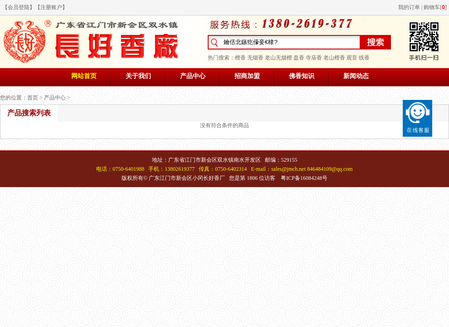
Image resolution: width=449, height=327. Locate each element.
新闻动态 (356, 76)
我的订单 (409, 7)
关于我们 (138, 76)
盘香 (298, 57)
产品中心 (192, 76)
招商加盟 (247, 76)
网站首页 (84, 76)
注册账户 (51, 7)
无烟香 (255, 57)
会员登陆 (18, 7)
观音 (352, 57)
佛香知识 (301, 76)
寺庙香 (314, 57)
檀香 (240, 57)
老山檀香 (334, 57)
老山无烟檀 (278, 57)
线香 (364, 57)
